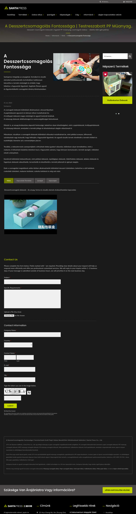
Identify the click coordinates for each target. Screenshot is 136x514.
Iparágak (52, 14)
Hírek (63, 36)
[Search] (112, 2)
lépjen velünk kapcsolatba (120, 468)
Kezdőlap (11, 14)
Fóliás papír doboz (102, 468)
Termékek (23, 14)
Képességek (66, 14)
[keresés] (100, 2)
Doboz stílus (38, 14)
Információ (89, 14)
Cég (77, 14)
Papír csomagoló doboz (66, 468)
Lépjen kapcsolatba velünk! (117, 490)
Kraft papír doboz (79, 468)
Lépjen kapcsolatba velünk (109, 14)
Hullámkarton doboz (90, 468)
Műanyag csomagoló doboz (51, 468)
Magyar (129, 2)
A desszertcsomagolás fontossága (79, 36)
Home (47, 36)
